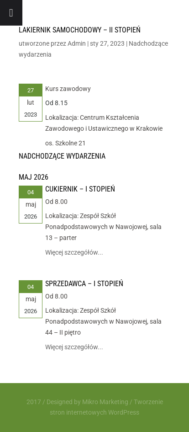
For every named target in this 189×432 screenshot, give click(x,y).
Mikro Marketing (105, 401)
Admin (77, 43)
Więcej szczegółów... (74, 252)
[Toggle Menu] (11, 13)
